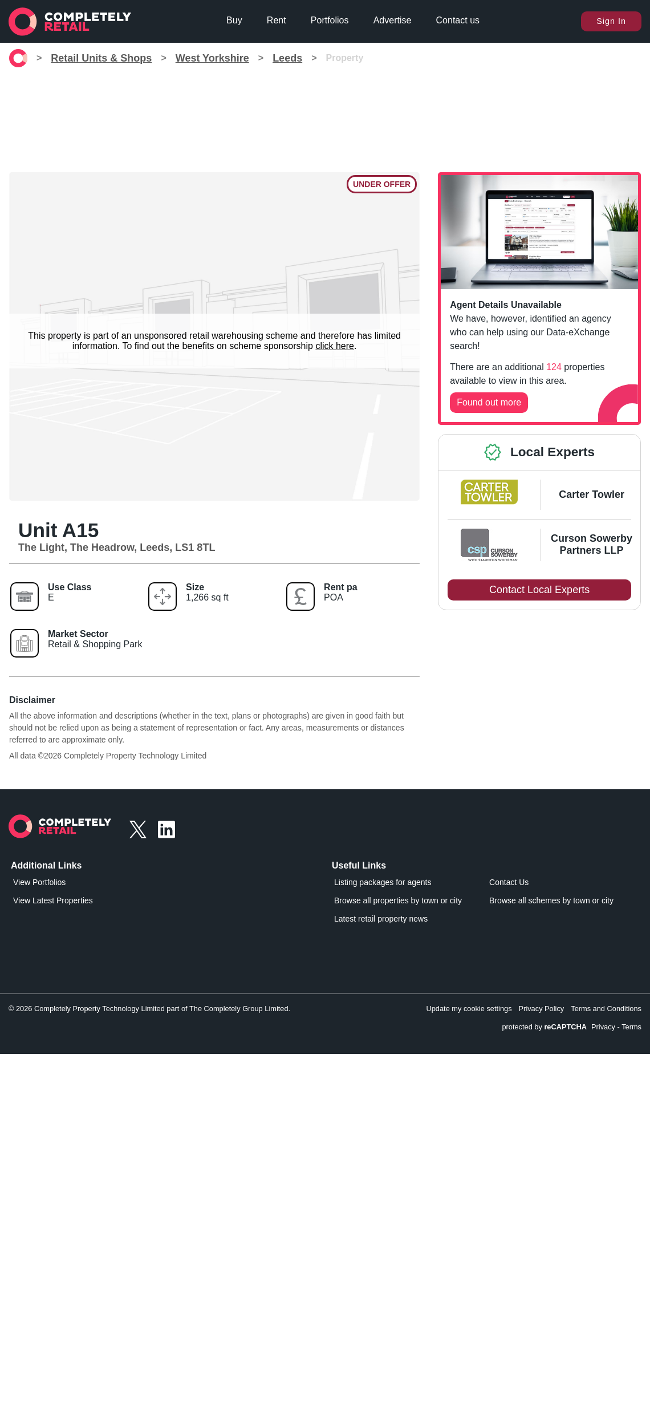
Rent (276, 20)
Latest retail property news (381, 918)
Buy (234, 20)
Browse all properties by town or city (398, 900)
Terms (631, 1027)
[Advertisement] (325, 120)
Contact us (458, 20)
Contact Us (509, 882)
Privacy (603, 1027)
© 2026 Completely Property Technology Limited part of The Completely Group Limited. (149, 1008)
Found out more (489, 402)
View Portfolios (39, 882)
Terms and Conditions (606, 1008)
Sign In (611, 21)
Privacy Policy (541, 1008)
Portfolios (330, 20)
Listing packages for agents (382, 882)
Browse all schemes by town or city (551, 900)
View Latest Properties (53, 900)
